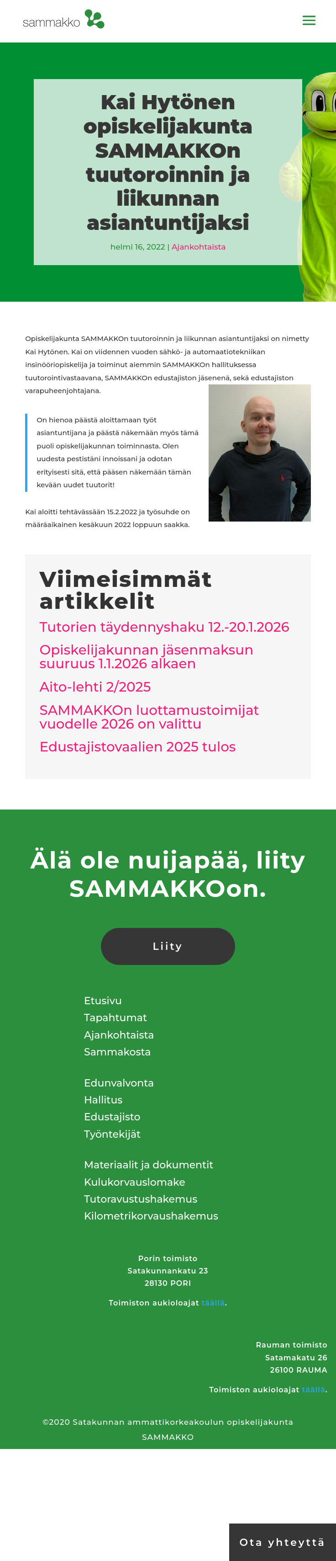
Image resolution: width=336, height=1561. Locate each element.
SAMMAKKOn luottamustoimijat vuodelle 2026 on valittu (149, 717)
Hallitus (103, 1100)
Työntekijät (112, 1134)
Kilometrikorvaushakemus (151, 1216)
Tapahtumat (115, 1018)
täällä (213, 1303)
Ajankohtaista (199, 246)
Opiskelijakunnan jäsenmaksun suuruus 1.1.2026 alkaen (146, 656)
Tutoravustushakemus (140, 1199)
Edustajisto (112, 1117)
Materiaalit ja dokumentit (148, 1165)
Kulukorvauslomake (134, 1182)
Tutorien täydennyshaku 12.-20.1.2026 (164, 627)
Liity (167, 946)
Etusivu (103, 1001)
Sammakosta (117, 1052)
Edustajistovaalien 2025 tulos (137, 747)
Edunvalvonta (119, 1083)
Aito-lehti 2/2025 (95, 687)
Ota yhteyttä (282, 1542)
